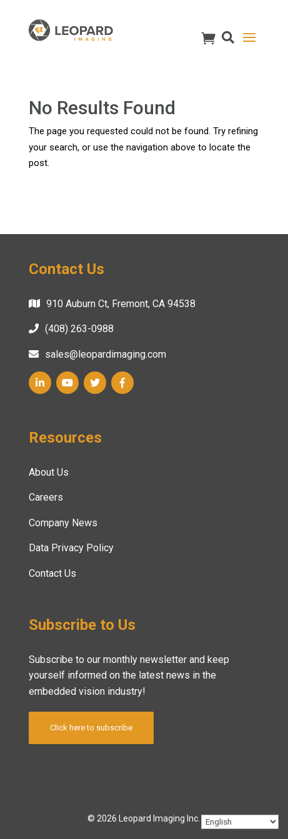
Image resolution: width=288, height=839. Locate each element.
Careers (46, 497)
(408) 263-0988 (79, 329)
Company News (63, 523)
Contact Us (52, 573)
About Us (49, 472)
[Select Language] (240, 822)
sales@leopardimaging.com (105, 354)
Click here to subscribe (91, 727)
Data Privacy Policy (71, 548)
